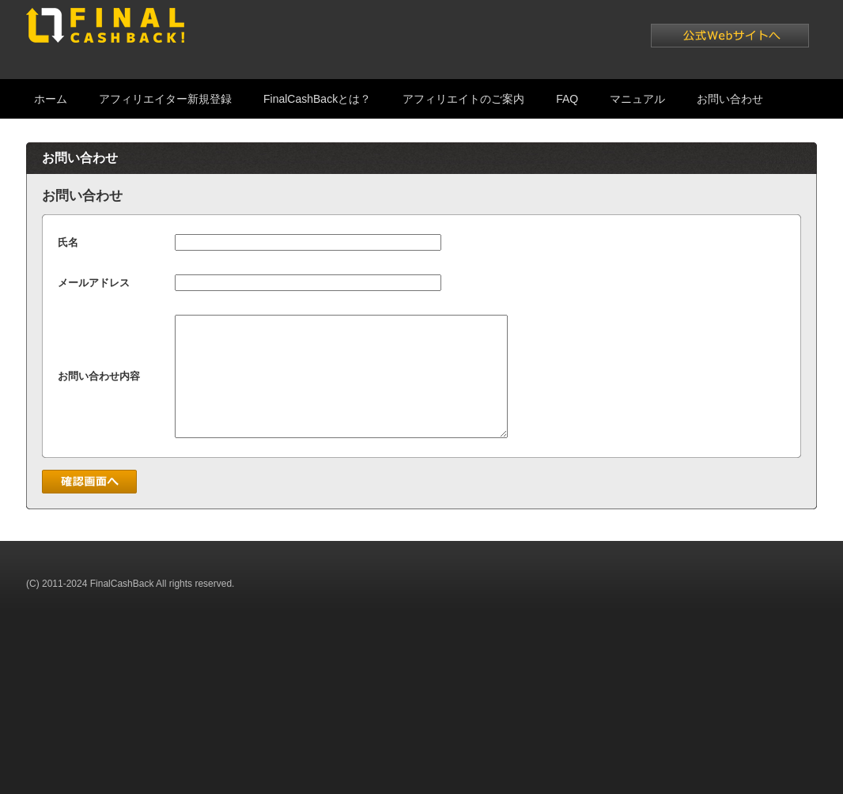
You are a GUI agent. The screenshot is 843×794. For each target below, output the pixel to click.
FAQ (567, 99)
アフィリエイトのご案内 (463, 99)
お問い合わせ (730, 99)
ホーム (50, 99)
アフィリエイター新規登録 (165, 99)
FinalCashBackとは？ (317, 99)
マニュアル (637, 99)
